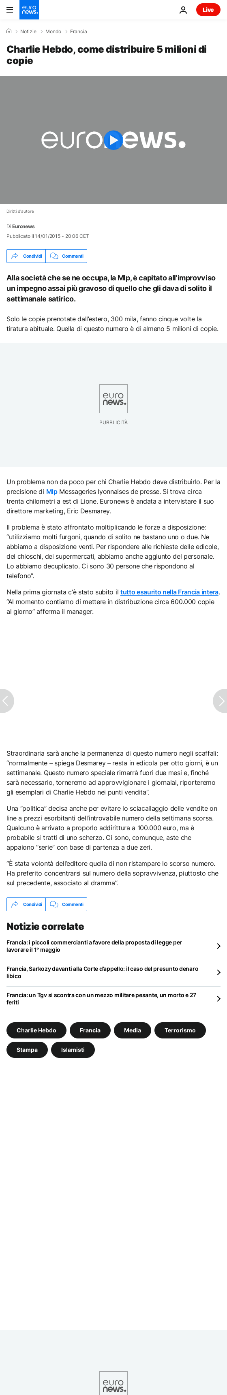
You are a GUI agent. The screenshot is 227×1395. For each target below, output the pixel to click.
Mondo (53, 31)
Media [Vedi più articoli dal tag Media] (132, 1030)
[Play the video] (113, 140)
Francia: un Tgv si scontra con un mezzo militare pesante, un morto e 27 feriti (101, 998)
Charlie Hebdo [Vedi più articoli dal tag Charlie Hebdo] (36, 1030)
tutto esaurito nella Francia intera (169, 592)
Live (208, 9)
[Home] (8, 31)
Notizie (28, 31)
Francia (78, 31)
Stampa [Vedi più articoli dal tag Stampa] (27, 1049)
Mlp (52, 491)
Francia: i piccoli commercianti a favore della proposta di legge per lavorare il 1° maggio (94, 946)
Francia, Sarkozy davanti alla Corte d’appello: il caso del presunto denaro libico (102, 972)
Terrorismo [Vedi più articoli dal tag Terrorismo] (180, 1030)
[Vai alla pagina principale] (29, 9)
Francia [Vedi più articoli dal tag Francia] (90, 1030)
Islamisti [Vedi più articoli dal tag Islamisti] (73, 1049)
